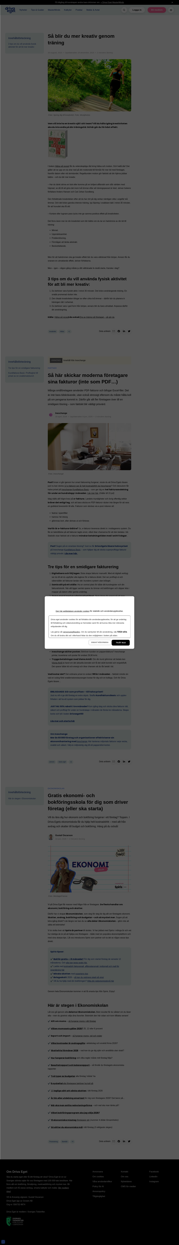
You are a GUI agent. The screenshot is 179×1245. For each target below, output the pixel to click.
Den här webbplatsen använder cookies (72, 611)
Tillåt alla (121, 643)
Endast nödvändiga (99, 642)
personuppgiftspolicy (72, 632)
